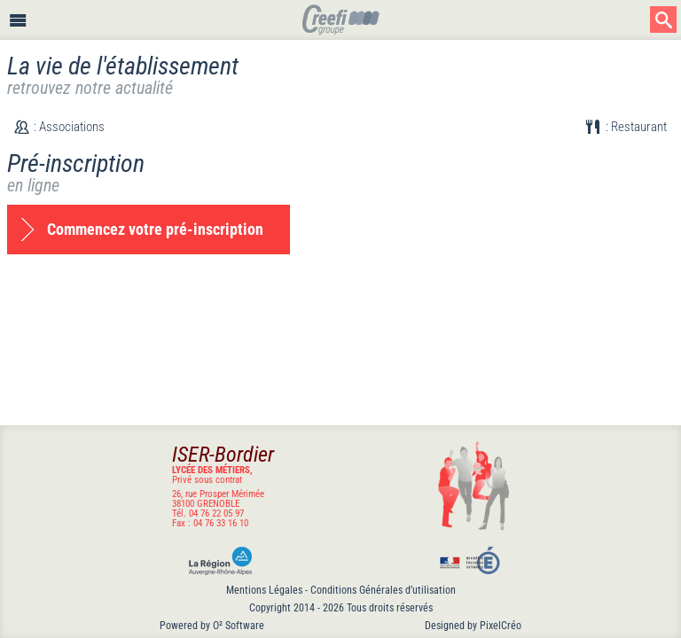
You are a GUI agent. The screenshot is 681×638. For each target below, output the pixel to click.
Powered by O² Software (212, 625)
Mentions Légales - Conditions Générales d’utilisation (341, 590)
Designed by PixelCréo (473, 625)
